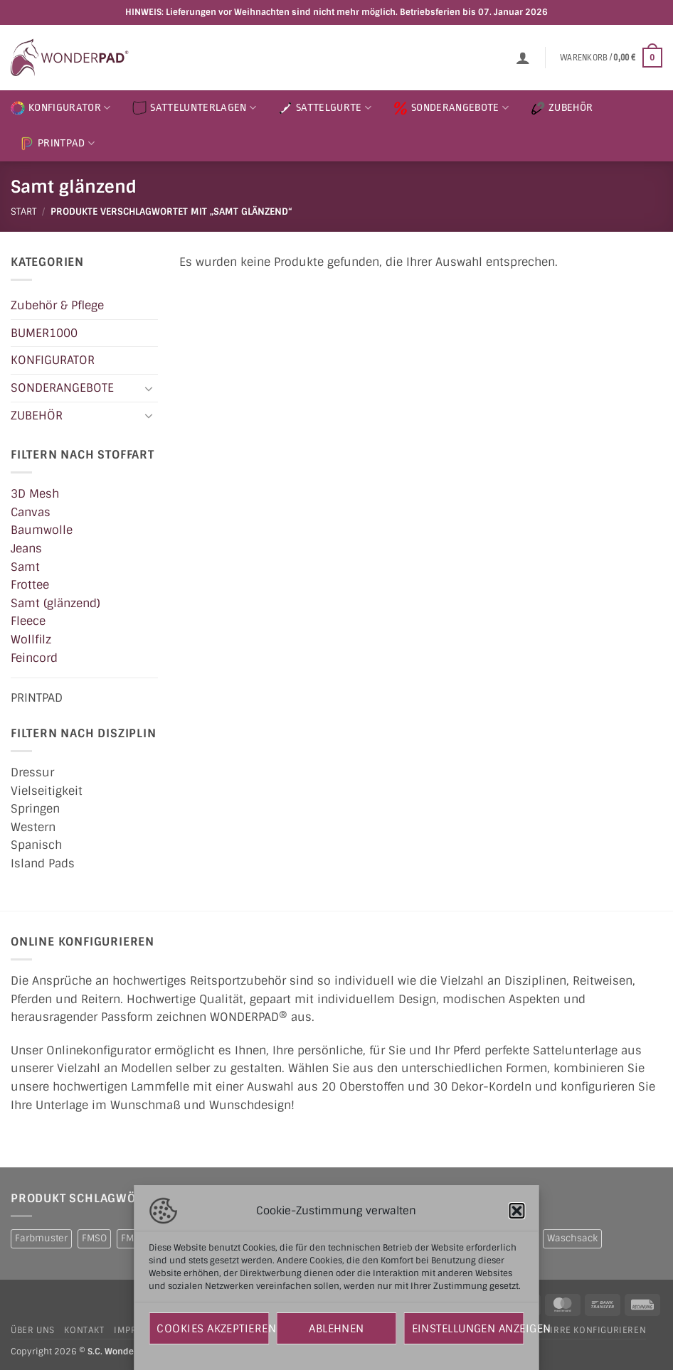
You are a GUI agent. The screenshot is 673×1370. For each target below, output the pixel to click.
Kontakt (84, 1330)
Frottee (30, 584)
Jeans (26, 548)
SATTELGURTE (324, 108)
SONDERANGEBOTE (451, 108)
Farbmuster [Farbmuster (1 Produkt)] (41, 1238)
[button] (517, 1211)
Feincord (34, 657)
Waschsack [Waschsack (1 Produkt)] (572, 1238)
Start (23, 211)
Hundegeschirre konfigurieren (567, 1330)
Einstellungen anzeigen (468, 1329)
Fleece (28, 621)
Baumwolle (42, 530)
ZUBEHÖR (562, 108)
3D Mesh (35, 493)
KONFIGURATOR (60, 108)
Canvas (31, 511)
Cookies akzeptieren (213, 1329)
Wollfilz (31, 639)
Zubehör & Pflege (57, 305)
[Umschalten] (149, 387)
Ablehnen (336, 1329)
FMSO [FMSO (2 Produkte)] (94, 1238)
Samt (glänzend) (55, 602)
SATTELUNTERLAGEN (194, 108)
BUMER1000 (44, 332)
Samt (25, 566)
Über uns (33, 1330)
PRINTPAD (57, 144)
